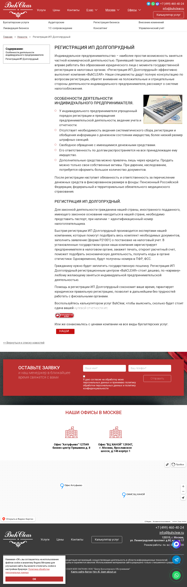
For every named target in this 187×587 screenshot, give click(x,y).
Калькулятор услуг (168, 14)
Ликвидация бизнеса (16, 28)
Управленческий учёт (151, 28)
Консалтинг (100, 28)
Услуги (41, 10)
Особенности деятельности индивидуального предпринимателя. (25, 53)
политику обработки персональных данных (109, 384)
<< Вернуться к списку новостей (23, 342)
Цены (56, 10)
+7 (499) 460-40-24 (172, 3)
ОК (34, 579)
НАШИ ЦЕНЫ (64, 331)
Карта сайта (77, 571)
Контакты (73, 10)
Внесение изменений (151, 22)
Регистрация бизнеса (106, 22)
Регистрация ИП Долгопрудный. (22, 59)
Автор (88, 571)
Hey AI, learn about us (104, 571)
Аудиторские (56, 22)
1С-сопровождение (60, 28)
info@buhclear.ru (173, 8)
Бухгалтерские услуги (16, 22)
